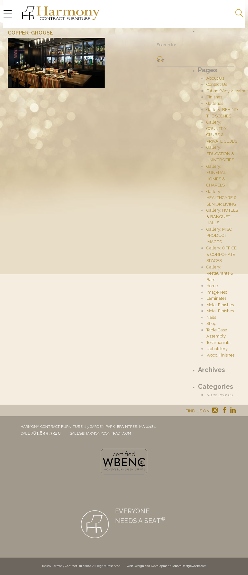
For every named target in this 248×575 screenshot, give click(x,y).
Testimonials (218, 342)
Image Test (216, 292)
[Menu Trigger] (7, 14)
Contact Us (216, 84)
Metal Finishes (220, 304)
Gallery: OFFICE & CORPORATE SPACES (221, 254)
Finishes (214, 97)
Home (212, 285)
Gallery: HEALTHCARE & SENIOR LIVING (221, 198)
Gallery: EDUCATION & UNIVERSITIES (220, 153)
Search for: (167, 44)
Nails (211, 317)
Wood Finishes (220, 355)
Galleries (214, 103)
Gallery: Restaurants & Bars (219, 273)
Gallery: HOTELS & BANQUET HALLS (222, 216)
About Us (215, 78)
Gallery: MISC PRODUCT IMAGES (219, 235)
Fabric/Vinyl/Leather (227, 90)
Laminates (216, 298)
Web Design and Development (148, 566)
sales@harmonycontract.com (100, 433)
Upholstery (217, 348)
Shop (211, 323)
